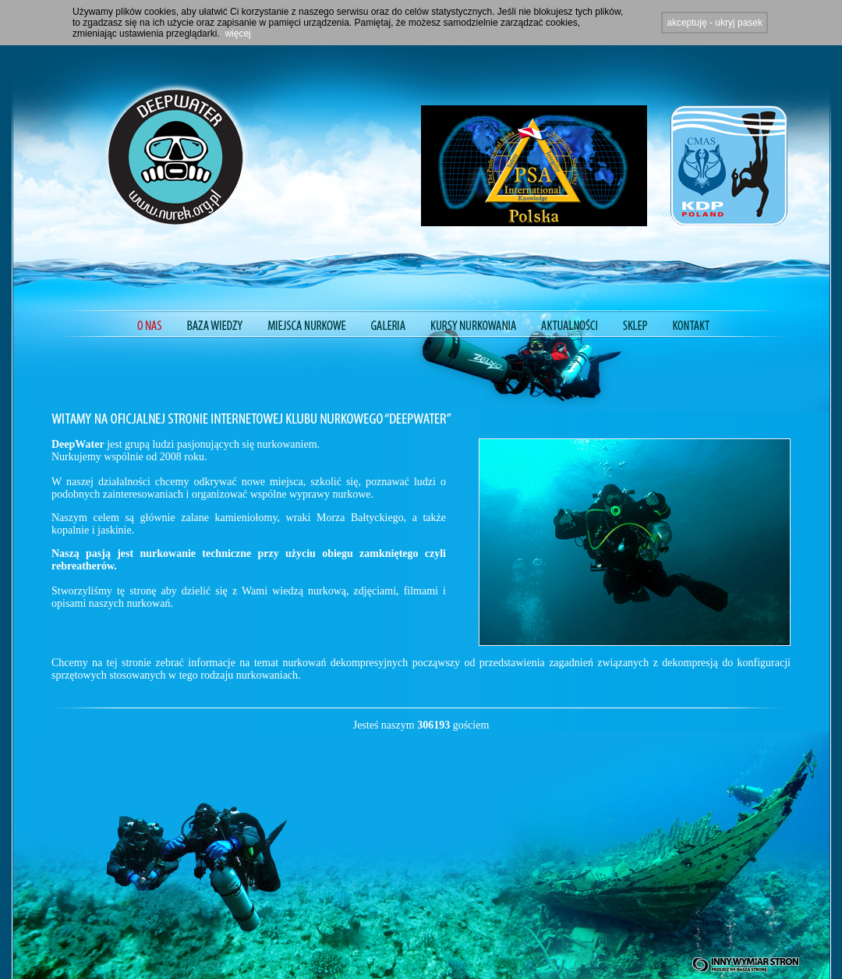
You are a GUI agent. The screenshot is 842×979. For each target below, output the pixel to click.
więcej (237, 33)
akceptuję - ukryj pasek (714, 22)
